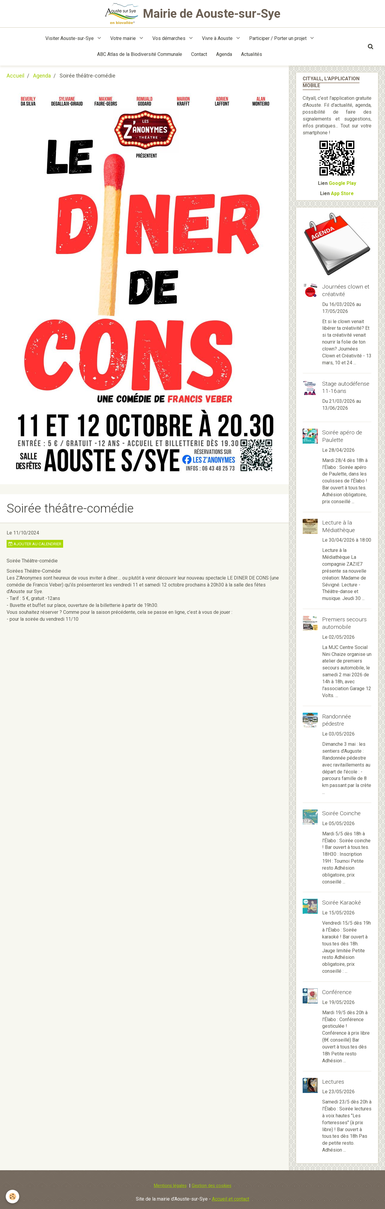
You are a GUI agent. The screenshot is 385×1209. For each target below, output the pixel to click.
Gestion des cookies (211, 1185)
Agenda (224, 54)
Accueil (15, 76)
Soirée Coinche (341, 813)
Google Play (342, 183)
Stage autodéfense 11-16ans (345, 387)
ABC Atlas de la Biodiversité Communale (139, 54)
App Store (342, 193)
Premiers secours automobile (344, 623)
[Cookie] (13, 1196)
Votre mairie (123, 38)
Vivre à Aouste (218, 38)
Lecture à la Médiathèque (338, 526)
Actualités (251, 54)
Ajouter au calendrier (34, 543)
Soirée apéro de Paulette (342, 436)
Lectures (333, 1081)
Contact (199, 54)
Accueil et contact (230, 1199)
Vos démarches (169, 38)
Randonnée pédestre (336, 720)
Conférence (337, 992)
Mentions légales (170, 1185)
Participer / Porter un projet (278, 38)
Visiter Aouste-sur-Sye (70, 38)
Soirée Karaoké (341, 902)
